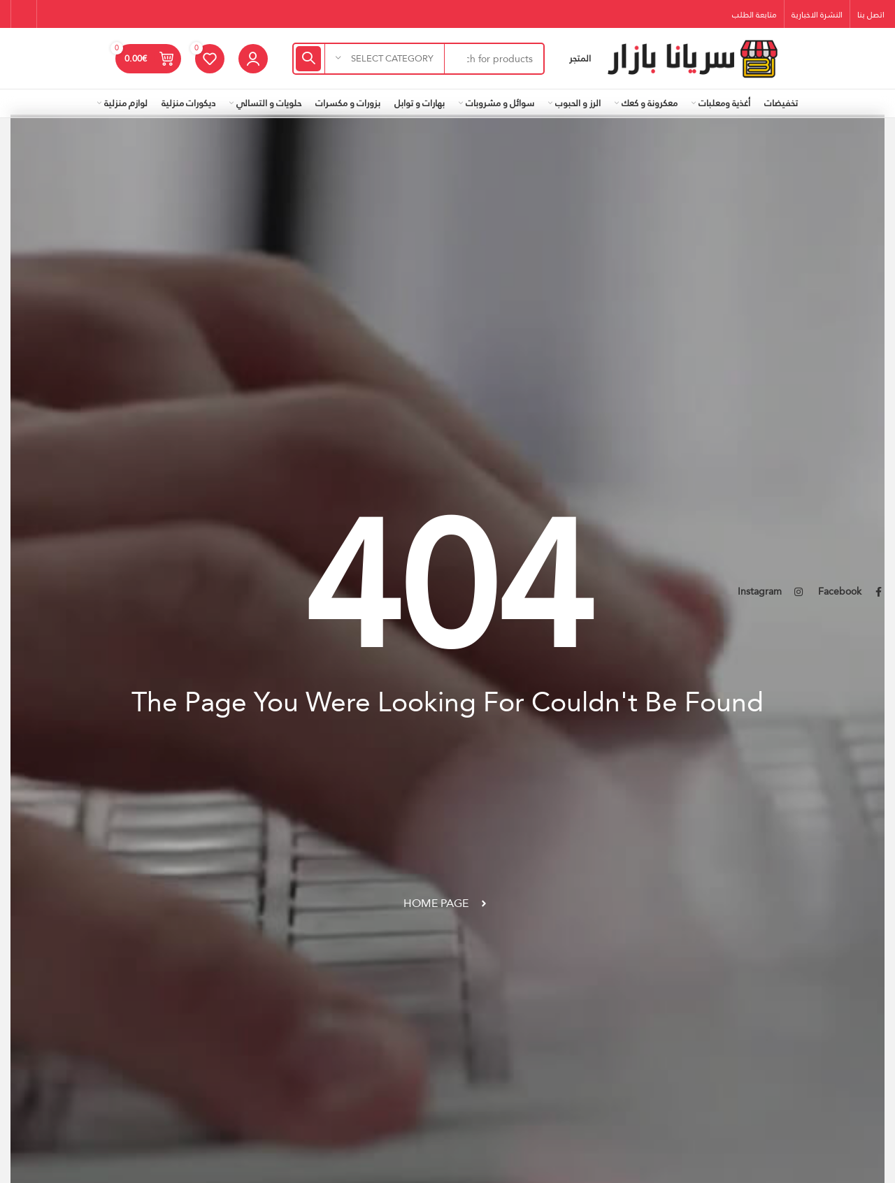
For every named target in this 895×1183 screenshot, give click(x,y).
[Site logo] (692, 57)
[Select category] (384, 58)
